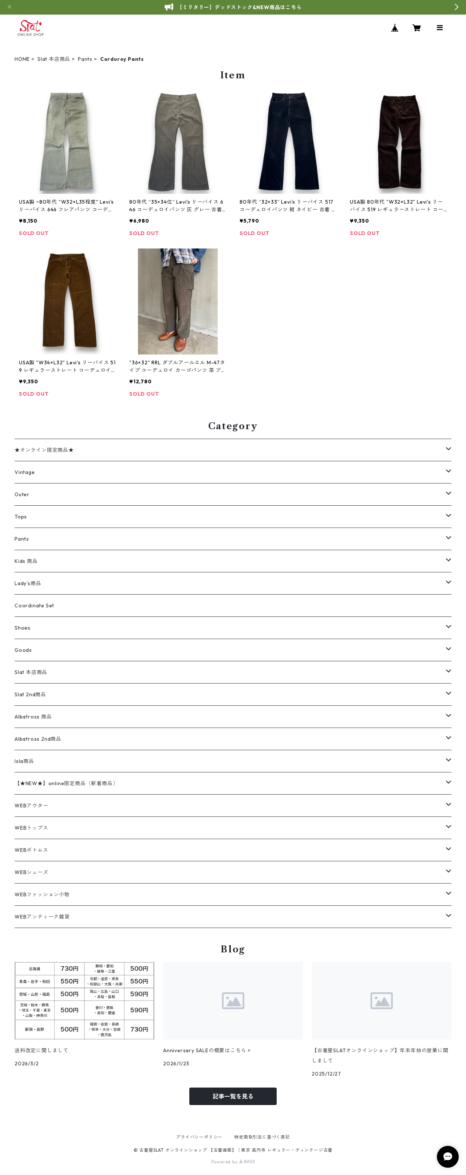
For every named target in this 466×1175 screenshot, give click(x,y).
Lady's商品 (28, 583)
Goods (23, 650)
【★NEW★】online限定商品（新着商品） (66, 783)
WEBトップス (31, 828)
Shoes (23, 627)
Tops (21, 516)
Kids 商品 (26, 561)
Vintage (25, 472)
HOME (22, 59)
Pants (85, 59)
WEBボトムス (31, 850)
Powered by (233, 1161)
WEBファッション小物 (42, 894)
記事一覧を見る (233, 1096)
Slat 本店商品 (53, 59)
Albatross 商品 (33, 716)
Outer (22, 494)
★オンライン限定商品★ (44, 450)
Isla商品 (24, 761)
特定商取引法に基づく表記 (262, 1137)
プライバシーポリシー (199, 1137)
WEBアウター (31, 805)
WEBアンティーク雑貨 (42, 916)
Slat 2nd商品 (30, 694)
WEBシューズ (31, 872)
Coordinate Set (34, 605)
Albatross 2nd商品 (38, 739)
